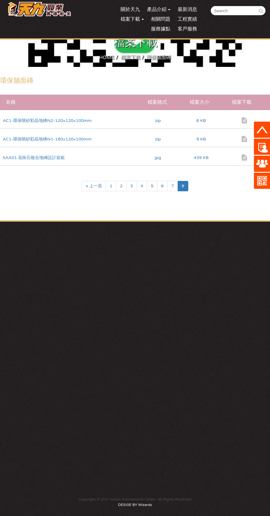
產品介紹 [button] (158, 9)
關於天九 (130, 9)
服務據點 (160, 29)
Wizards (145, 505)
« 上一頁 (94, 186)
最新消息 (187, 9)
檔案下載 (130, 57)
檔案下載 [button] (132, 19)
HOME (106, 57)
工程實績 (187, 19)
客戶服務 (187, 29)
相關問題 (160, 19)
